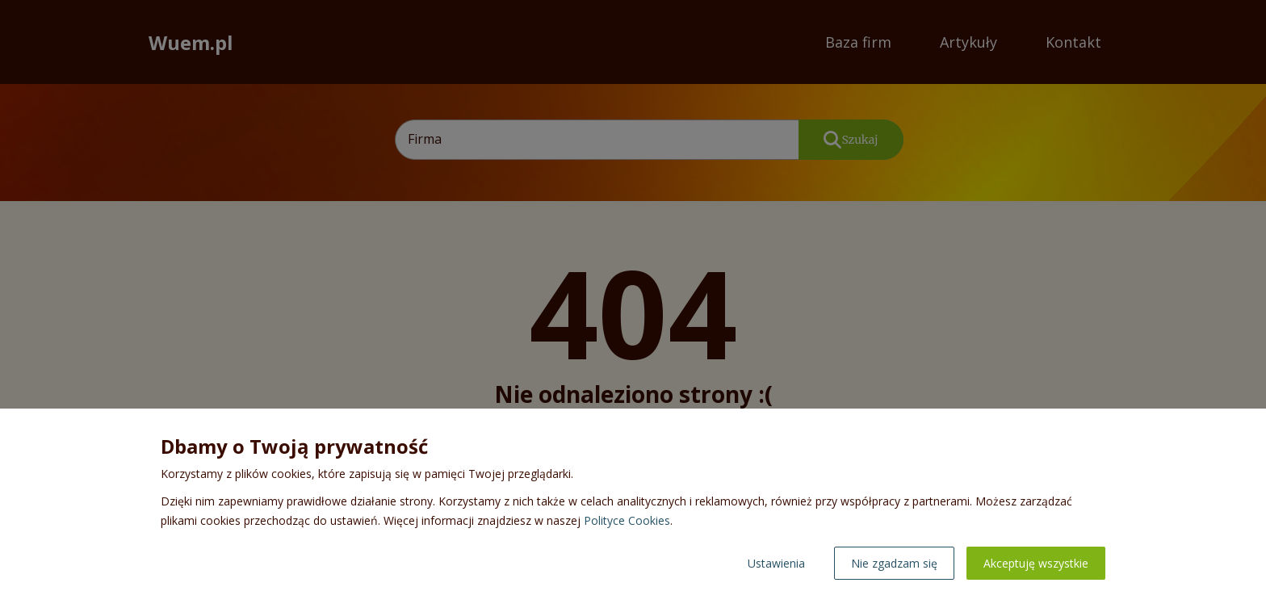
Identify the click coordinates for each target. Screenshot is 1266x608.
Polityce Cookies (627, 520)
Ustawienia (776, 563)
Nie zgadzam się (894, 563)
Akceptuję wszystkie (1035, 563)
